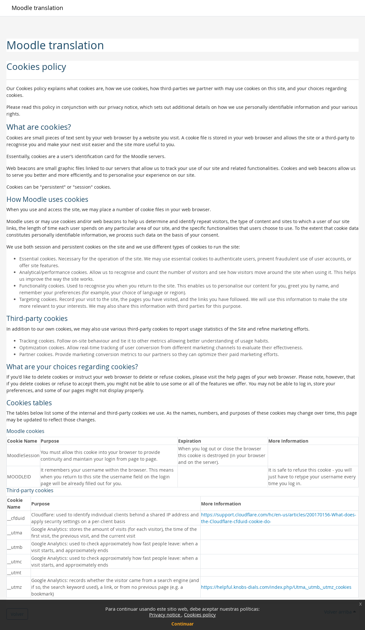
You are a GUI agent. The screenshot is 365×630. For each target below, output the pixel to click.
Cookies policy (200, 614)
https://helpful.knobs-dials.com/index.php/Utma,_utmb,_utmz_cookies (276, 587)
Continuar (182, 624)
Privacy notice (165, 614)
